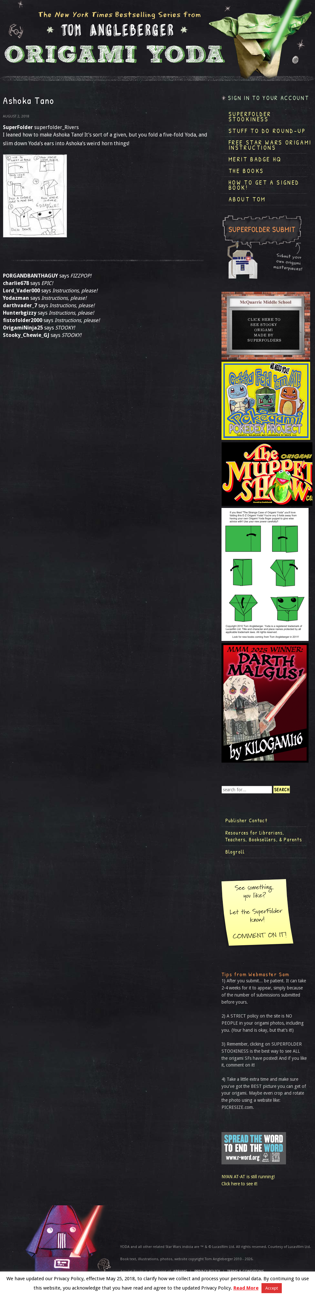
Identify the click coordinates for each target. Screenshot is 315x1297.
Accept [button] (271, 1288)
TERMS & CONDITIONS (245, 1271)
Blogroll (235, 851)
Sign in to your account (268, 98)
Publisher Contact (246, 820)
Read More (246, 1288)
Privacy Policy (207, 1271)
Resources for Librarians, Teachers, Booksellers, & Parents (263, 836)
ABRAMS (180, 1271)
